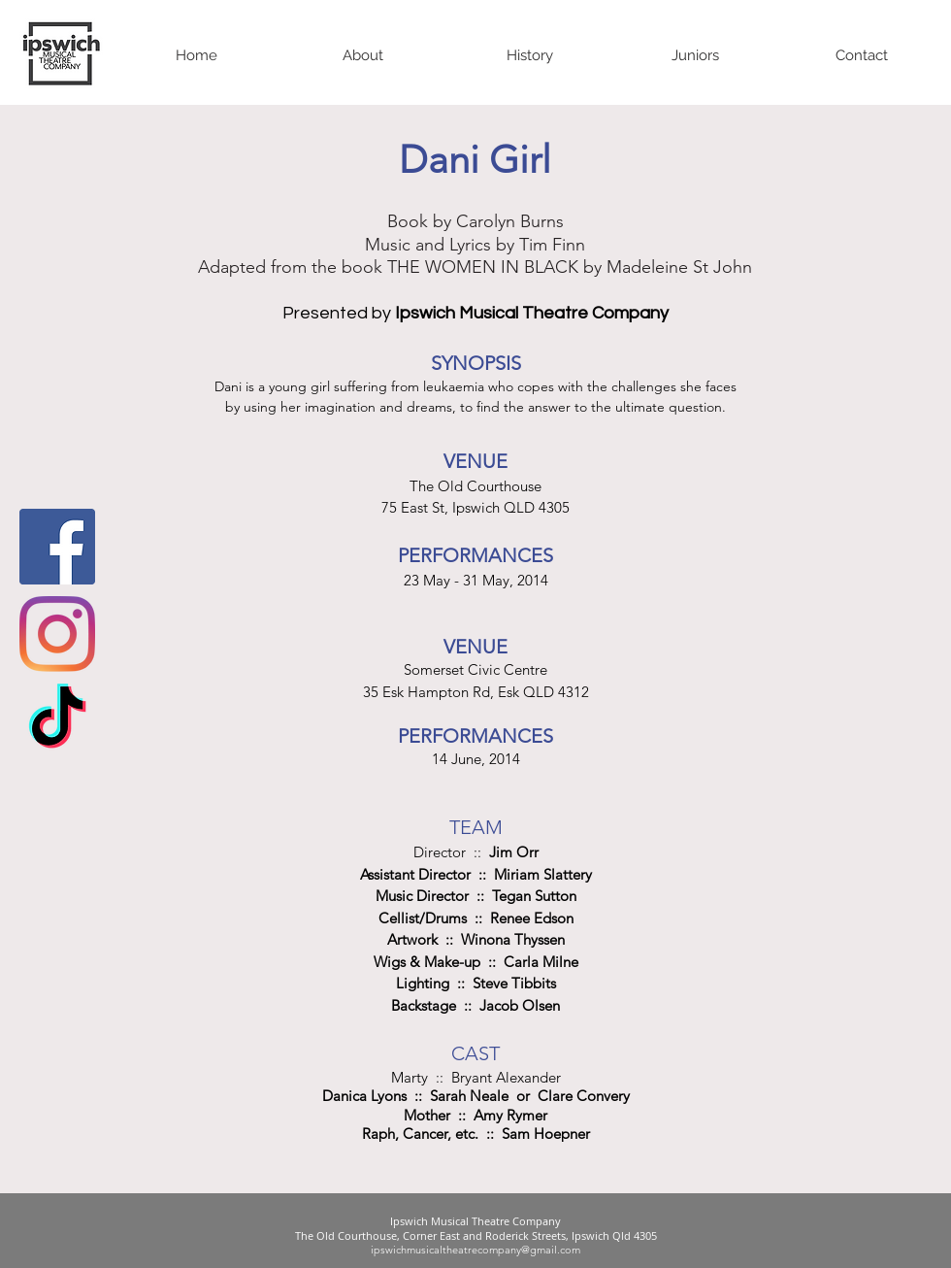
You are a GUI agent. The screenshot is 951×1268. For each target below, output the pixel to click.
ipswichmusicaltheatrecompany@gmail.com (475, 1249)
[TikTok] (57, 721)
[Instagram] (57, 634)
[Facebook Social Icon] (57, 546)
